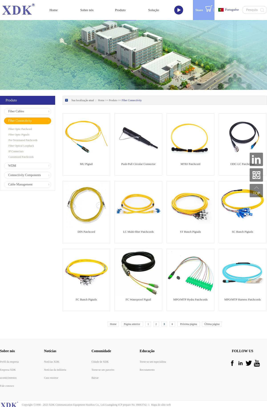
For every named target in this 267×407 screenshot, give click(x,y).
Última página (211, 313)
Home (113, 313)
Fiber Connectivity (132, 90)
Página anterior (132, 313)
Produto (113, 90)
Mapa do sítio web (160, 394)
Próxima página (189, 313)
